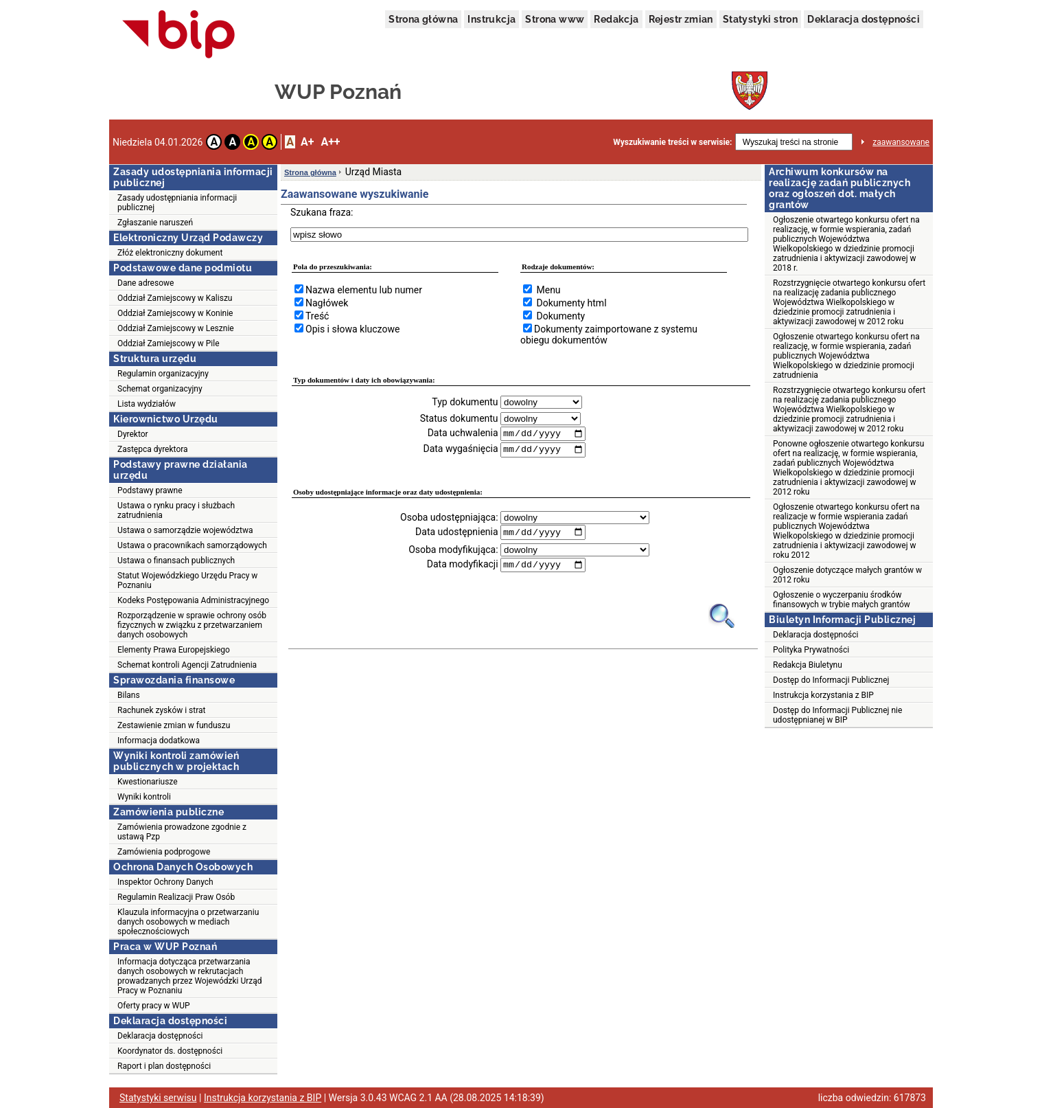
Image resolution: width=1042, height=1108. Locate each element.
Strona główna (423, 19)
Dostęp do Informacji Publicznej (831, 680)
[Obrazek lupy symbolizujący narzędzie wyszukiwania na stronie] (722, 617)
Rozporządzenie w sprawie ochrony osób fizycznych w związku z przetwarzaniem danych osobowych (191, 625)
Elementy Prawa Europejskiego (173, 650)
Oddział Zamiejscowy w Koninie (175, 313)
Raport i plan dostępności (164, 1066)
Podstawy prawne (150, 490)
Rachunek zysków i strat (161, 710)
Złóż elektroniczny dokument (169, 253)
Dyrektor (132, 434)
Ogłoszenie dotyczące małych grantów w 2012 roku (847, 575)
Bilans (128, 695)
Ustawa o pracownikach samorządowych (192, 545)
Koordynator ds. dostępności (169, 1051)
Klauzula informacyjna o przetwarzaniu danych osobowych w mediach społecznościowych (188, 921)
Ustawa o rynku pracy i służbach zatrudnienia (176, 510)
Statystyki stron (760, 19)
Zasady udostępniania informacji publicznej (177, 202)
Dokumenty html (571, 302)
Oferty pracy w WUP (153, 1005)
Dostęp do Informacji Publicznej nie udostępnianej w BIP (837, 715)
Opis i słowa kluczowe (352, 329)
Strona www (554, 19)
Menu (548, 289)
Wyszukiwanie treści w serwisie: (672, 142)
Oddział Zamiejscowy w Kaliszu (174, 298)
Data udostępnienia (456, 533)
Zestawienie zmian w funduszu (173, 725)
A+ (307, 141)
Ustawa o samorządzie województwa (185, 530)
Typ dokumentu (465, 401)
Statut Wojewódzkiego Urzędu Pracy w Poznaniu (187, 580)
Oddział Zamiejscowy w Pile (168, 343)
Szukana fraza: (321, 212)
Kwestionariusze (147, 782)
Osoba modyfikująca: (453, 550)
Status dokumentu (459, 418)
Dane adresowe (145, 283)
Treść (317, 315)
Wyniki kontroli (144, 797)
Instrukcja (491, 19)
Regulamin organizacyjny (163, 373)
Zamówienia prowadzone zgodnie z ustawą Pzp (181, 831)
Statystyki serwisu (158, 1097)
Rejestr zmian (681, 19)
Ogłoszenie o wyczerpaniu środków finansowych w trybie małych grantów (841, 599)
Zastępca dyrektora (152, 449)
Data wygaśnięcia (460, 449)
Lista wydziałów (146, 404)
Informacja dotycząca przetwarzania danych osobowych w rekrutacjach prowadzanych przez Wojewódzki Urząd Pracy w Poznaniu (189, 976)
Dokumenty (560, 315)
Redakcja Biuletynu (807, 665)
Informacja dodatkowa (158, 740)
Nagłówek (326, 302)
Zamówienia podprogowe (163, 852)
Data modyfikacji (462, 566)
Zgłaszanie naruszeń (155, 222)
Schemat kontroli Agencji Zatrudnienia (187, 665)
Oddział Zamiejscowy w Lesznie (175, 328)
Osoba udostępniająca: (449, 517)
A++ (330, 141)
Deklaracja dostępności (863, 19)
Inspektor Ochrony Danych (165, 882)
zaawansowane (900, 142)
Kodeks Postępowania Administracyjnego (193, 600)
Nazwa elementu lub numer (363, 289)
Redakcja (616, 19)
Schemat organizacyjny (159, 389)
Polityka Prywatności (811, 650)
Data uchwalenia (463, 433)
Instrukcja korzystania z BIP (823, 695)
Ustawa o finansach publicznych (176, 560)
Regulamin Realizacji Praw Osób (176, 897)
